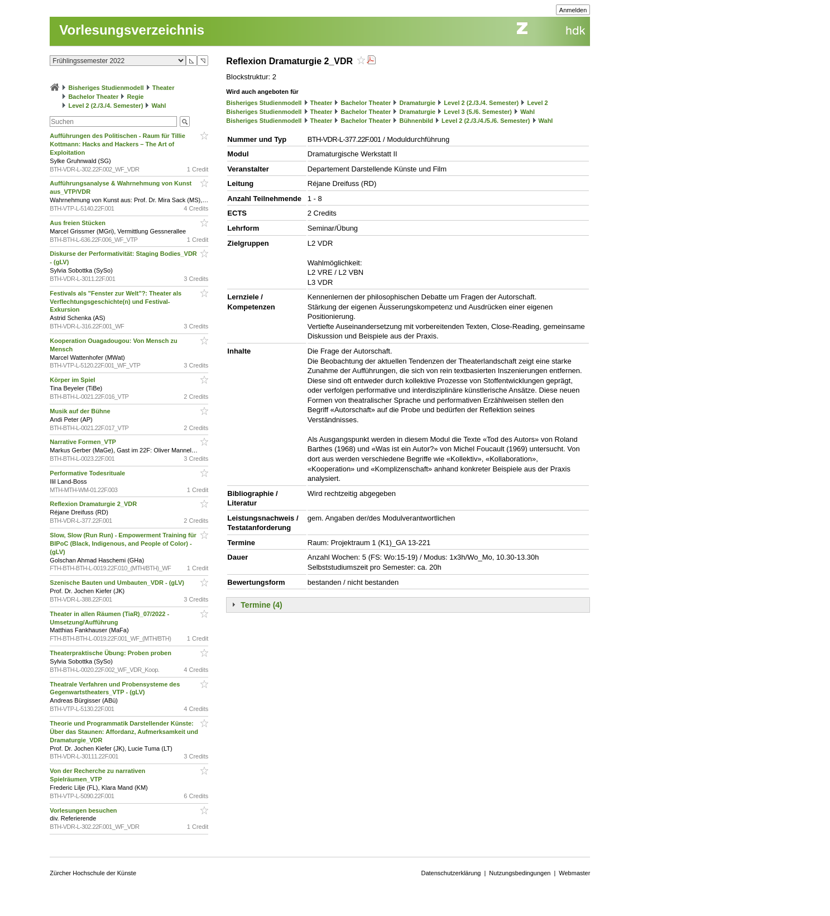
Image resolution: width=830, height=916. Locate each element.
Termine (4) (261, 604)
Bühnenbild (416, 120)
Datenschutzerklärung (451, 873)
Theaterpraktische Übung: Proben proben (111, 653)
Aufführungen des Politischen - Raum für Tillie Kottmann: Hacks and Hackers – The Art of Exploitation (117, 144)
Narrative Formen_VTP (83, 441)
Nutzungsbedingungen (519, 873)
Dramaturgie (417, 102)
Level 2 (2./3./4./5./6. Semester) (486, 120)
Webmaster (574, 873)
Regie (135, 96)
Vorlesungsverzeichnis (131, 29)
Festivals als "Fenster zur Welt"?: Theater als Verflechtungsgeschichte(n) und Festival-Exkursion (115, 301)
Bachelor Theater (93, 96)
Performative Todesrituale (88, 473)
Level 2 (537, 102)
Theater (163, 87)
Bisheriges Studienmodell (105, 87)
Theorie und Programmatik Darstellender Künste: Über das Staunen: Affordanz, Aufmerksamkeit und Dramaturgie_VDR (124, 731)
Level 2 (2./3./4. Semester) (105, 105)
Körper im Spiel (73, 379)
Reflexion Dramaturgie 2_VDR (94, 503)
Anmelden (573, 10)
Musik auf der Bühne (81, 411)
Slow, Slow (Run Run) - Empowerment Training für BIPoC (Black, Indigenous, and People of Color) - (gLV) (123, 543)
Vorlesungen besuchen (84, 810)
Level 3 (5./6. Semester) (478, 111)
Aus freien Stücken (78, 223)
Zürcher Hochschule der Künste (93, 873)
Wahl (158, 105)
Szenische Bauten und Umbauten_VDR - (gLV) (118, 582)
